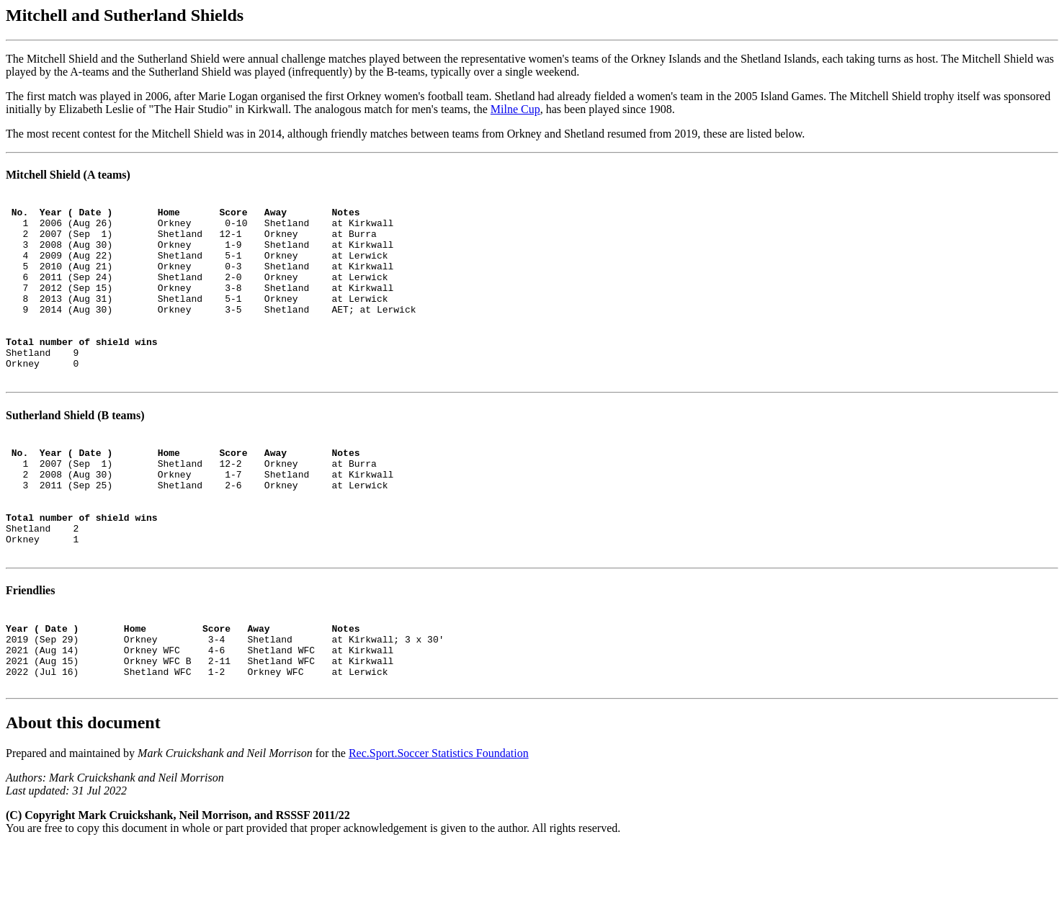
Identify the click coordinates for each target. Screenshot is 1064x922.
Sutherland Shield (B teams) (75, 452)
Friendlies (30, 651)
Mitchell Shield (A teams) (68, 175)
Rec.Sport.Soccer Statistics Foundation (439, 829)
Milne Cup (515, 109)
